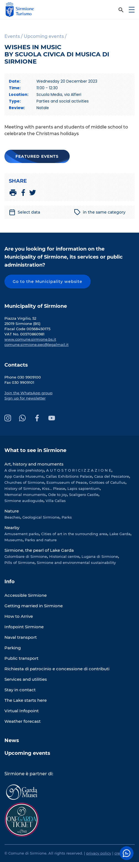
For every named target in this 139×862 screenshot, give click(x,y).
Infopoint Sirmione (24, 626)
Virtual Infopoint (21, 710)
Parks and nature (41, 540)
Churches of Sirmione (24, 482)
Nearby (11, 527)
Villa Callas (56, 500)
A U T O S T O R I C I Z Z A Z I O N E (78, 470)
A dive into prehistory (24, 470)
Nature (11, 511)
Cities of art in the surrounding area (74, 534)
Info (9, 581)
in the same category (99, 212)
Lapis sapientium (83, 488)
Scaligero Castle (83, 494)
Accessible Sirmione (25, 595)
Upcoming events (27, 753)
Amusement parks (21, 534)
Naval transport (20, 637)
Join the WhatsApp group (28, 393)
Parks (67, 517)
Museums (13, 540)
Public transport (21, 658)
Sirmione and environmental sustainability (76, 562)
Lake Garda (119, 534)
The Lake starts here (25, 700)
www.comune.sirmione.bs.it (30, 339)
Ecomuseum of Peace (66, 482)
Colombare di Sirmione (25, 556)
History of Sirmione (22, 488)
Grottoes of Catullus (107, 482)
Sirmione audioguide (23, 500)
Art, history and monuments (34, 464)
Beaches (12, 517)
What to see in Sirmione (35, 450)
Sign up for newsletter (25, 398)
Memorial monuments (25, 494)
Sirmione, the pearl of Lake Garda (39, 550)
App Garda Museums (24, 476)
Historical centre (64, 556)
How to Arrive (18, 616)
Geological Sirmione (40, 517)
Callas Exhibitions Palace (69, 476)
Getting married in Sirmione (33, 605)
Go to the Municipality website (47, 281)
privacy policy (98, 853)
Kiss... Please (53, 488)
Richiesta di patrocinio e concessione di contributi (56, 668)
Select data (24, 212)
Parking (12, 647)
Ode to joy (57, 494)
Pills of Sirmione (19, 562)
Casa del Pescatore (111, 476)
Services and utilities (25, 679)
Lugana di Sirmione (100, 556)
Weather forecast (22, 721)
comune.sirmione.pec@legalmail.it (36, 344)
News (11, 740)
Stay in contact (20, 689)
